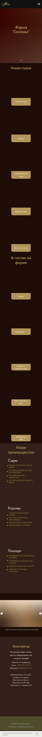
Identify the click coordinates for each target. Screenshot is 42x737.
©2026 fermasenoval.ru (20, 724)
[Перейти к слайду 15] (27, 629)
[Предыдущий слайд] (1, 613)
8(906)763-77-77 (25, 668)
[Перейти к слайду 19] (34, 629)
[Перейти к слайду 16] (29, 629)
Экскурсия (20, 332)
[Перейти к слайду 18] (32, 629)
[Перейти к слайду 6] (12, 629)
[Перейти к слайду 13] (24, 629)
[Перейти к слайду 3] (7, 629)
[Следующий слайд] (40, 613)
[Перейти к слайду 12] (22, 629)
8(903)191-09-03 (24, 665)
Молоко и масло (21, 248)
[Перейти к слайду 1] (4, 629)
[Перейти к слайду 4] (9, 629)
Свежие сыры (21, 101)
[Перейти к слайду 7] (14, 629)
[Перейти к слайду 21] (37, 629)
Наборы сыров (21, 211)
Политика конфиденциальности (21, 727)
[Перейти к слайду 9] (17, 629)
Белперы (21, 138)
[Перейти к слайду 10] (19, 629)
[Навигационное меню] (39, 4)
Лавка (21, 296)
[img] (21, 195)
